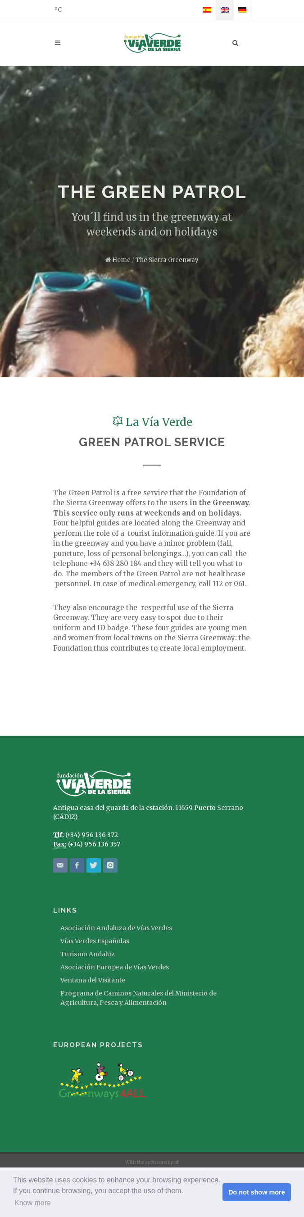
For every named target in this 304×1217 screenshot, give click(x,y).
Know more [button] (32, 1203)
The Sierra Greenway (167, 260)
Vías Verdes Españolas (94, 941)
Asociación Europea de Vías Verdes (114, 967)
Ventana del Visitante (92, 980)
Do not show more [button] (256, 1192)
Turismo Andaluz (87, 954)
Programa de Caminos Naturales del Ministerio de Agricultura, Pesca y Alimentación (138, 998)
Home (118, 260)
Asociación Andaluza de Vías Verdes (116, 928)
